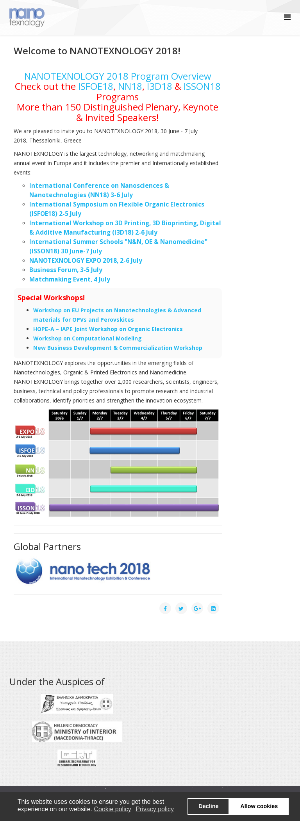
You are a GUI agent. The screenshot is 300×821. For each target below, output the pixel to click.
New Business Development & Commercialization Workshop (117, 347)
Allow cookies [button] (259, 806)
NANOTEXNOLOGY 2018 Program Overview (117, 75)
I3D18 (159, 86)
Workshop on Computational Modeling (87, 338)
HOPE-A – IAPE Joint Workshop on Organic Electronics (108, 329)
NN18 (130, 86)
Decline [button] (208, 806)
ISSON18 (202, 86)
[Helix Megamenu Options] (287, 17)
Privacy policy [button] (155, 809)
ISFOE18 (95, 86)
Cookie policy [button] (112, 809)
